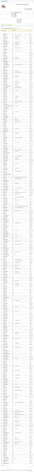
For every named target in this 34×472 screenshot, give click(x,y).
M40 (26, 25)
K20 (18, 25)
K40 (25, 25)
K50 (28, 25)
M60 (1, 26)
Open (15, 16)
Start (8, 24)
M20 (19, 25)
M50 (30, 25)
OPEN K (13, 25)
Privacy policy (31, 471)
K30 (21, 25)
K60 (31, 25)
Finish (10, 24)
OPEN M (16, 25)
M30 (23, 25)
